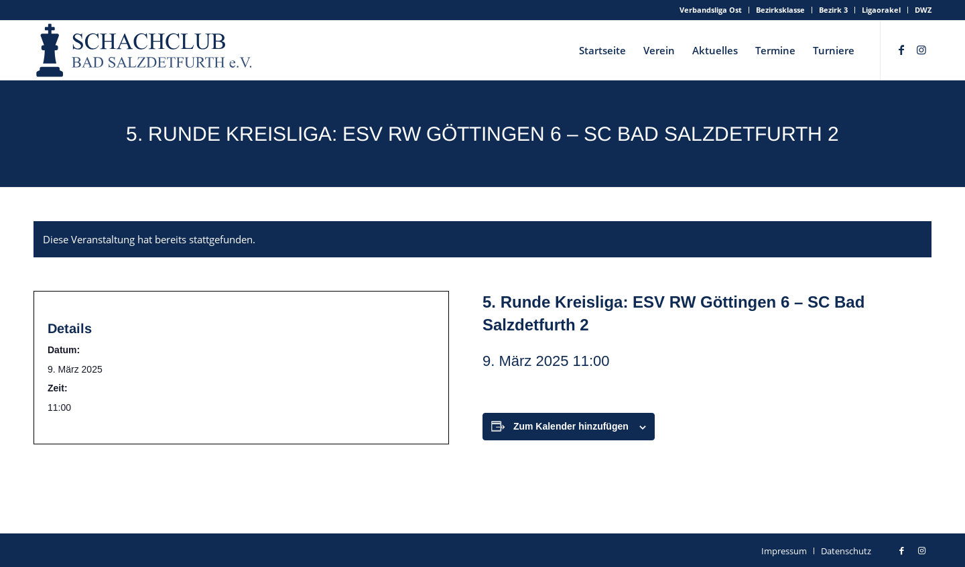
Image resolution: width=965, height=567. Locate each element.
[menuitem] (711, 10)
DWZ (923, 10)
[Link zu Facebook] (901, 50)
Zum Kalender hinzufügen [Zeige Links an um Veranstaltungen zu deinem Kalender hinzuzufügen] (571, 426)
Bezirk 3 (833, 10)
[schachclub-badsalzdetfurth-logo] (145, 50)
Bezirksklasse (780, 10)
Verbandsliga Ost (711, 10)
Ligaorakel (881, 10)
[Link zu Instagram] (921, 50)
